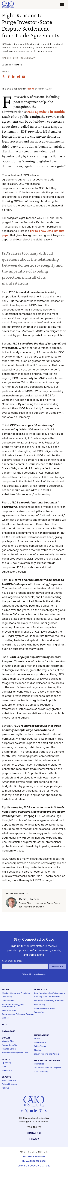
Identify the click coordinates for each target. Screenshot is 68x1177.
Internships (39, 1064)
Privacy (34, 1139)
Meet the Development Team (15, 1053)
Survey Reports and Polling (46, 1054)
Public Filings (40, 1046)
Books (37, 1039)
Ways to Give (8, 1041)
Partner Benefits (9, 1045)
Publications (41, 1035)
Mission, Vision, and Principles (16, 993)
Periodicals (40, 990)
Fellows (5, 1088)
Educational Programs (47, 1061)
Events (6, 1059)
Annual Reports (9, 1010)
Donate (6, 1038)
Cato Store (8, 1031)
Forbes (30, 88)
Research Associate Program (47, 1068)
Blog (5, 1025)
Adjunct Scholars (9, 1084)
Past (4, 1067)
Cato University (41, 1072)
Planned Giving (9, 1049)
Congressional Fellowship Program (18, 1014)
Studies (37, 1050)
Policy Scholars (9, 1080)
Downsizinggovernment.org (34, 1166)
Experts (6, 1077)
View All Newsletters (34, 974)
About (5, 990)
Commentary (40, 1043)
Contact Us (34, 1133)
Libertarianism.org (34, 1157)
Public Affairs (8, 1001)
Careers (5, 1018)
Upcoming (6, 1063)
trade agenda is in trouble (45, 112)
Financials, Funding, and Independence (13, 1006)
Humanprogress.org (33, 1161)
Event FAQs (7, 1070)
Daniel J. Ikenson (13, 65)
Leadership (7, 997)
